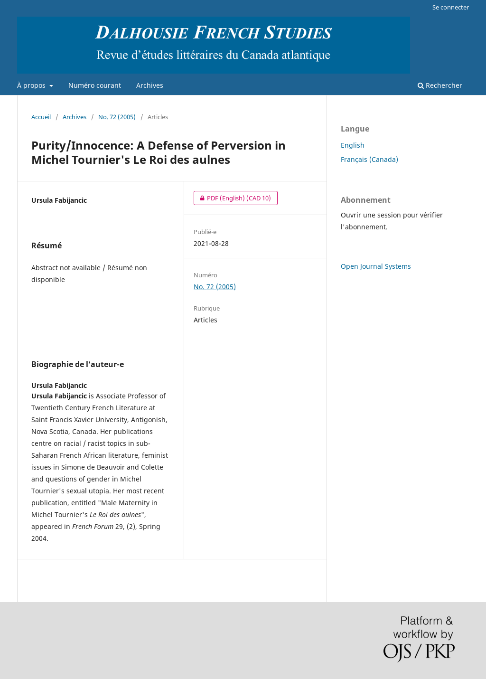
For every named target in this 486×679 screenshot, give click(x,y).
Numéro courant (94, 85)
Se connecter (450, 7)
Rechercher (440, 85)
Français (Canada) (369, 159)
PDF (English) (232, 198)
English (352, 145)
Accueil (41, 117)
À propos (32, 85)
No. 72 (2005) (117, 117)
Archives (149, 85)
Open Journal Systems (376, 266)
